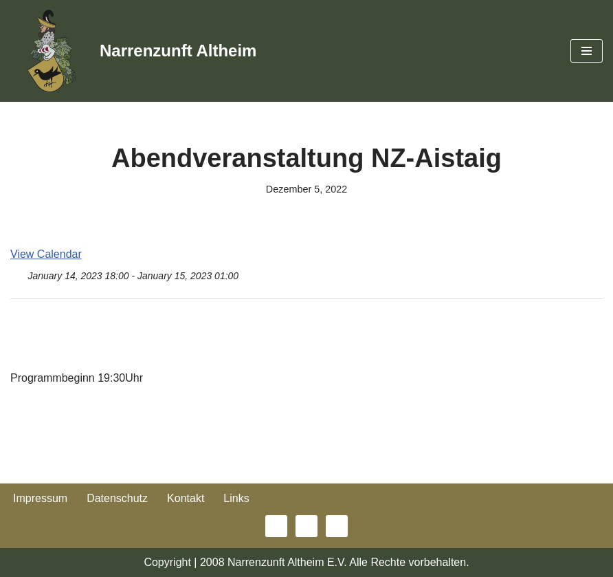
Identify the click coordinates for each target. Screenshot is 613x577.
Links (236, 498)
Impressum (40, 498)
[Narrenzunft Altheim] (133, 51)
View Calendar (46, 254)
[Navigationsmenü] (586, 51)
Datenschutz (117, 498)
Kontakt (185, 498)
